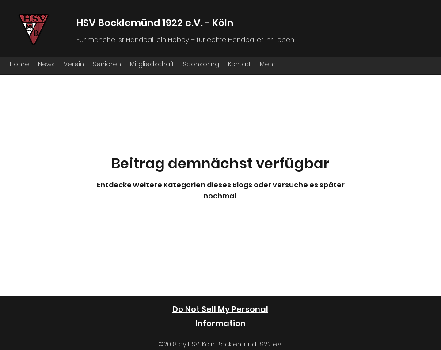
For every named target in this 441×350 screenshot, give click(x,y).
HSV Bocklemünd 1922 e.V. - (144, 23)
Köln (222, 23)
